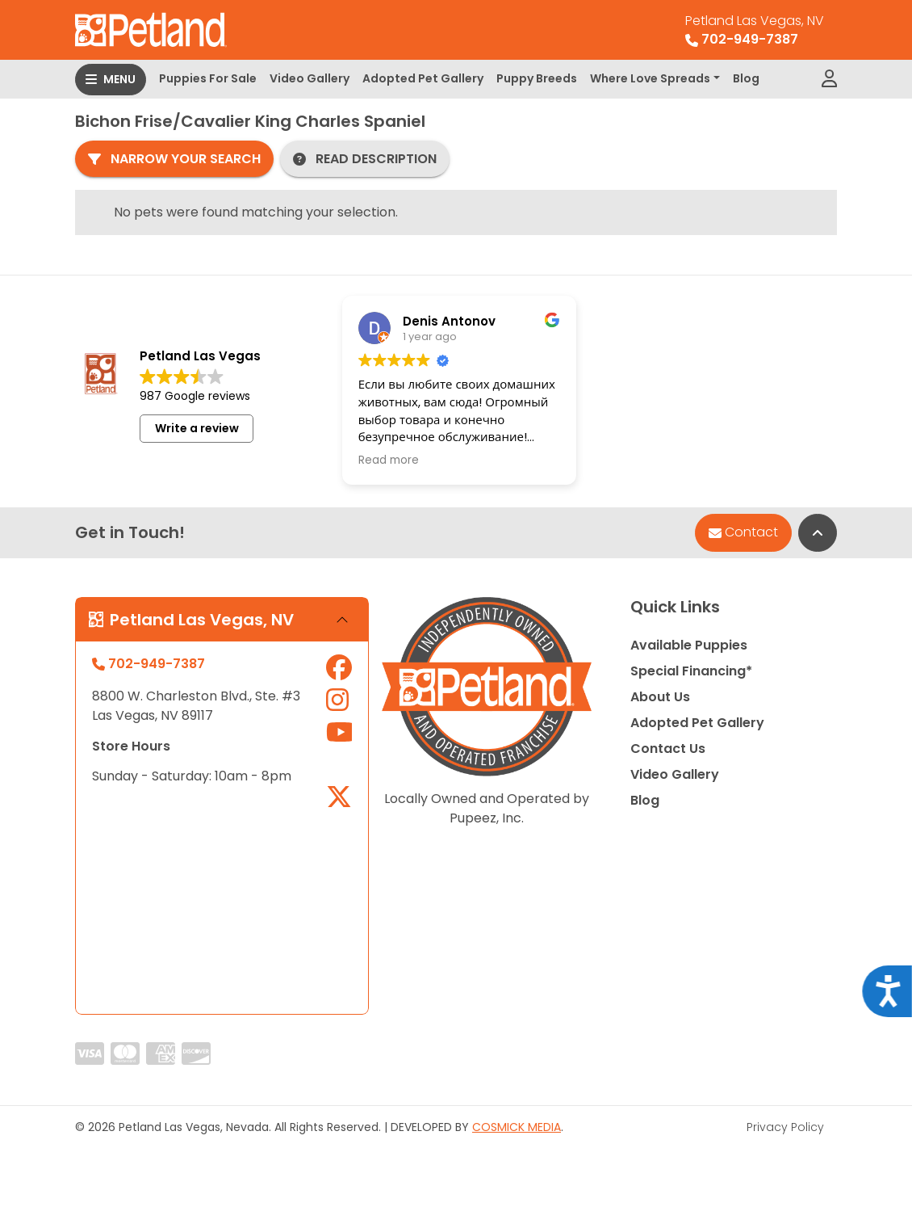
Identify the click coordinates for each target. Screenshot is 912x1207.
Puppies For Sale (208, 78)
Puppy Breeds (536, 78)
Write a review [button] (197, 428)
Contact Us (667, 748)
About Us (660, 697)
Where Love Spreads (650, 78)
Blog (746, 78)
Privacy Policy (785, 1127)
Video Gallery (309, 78)
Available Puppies (688, 645)
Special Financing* (691, 671)
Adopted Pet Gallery (422, 78)
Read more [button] (388, 460)
